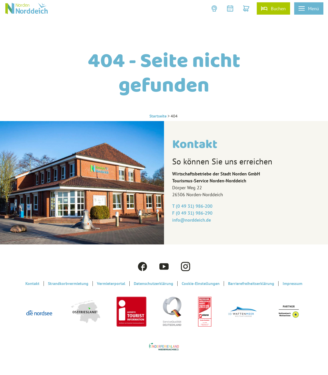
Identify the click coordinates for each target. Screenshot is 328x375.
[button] (215, 8)
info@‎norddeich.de (191, 220)
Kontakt (32, 283)
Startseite (158, 116)
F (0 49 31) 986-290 (192, 213)
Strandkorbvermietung (68, 283)
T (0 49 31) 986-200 (192, 206)
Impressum (292, 283)
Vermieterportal (111, 283)
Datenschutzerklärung (153, 283)
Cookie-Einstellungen (201, 283)
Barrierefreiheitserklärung (251, 283)
